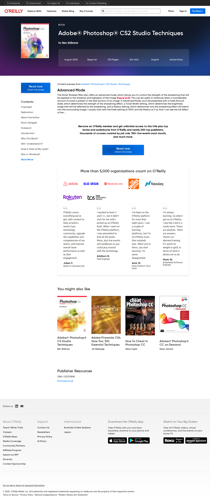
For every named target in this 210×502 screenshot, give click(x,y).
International (72, 421)
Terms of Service (10, 495)
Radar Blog (68, 11)
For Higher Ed (53, 3)
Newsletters (43, 432)
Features (51, 11)
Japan (67, 432)
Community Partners (14, 445)
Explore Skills (34, 11)
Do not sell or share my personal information (23, 485)
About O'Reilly (12, 421)
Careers (7, 432)
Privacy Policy (44, 436)
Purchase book (65, 381)
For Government (33, 3)
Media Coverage (12, 441)
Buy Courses (86, 11)
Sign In (183, 11)
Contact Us (43, 427)
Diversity (7, 459)
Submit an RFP (10, 454)
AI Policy (41, 441)
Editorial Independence (46, 495)
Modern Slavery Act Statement (73, 495)
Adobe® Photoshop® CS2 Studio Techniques (105, 84)
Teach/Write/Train (13, 427)
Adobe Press (176, 59)
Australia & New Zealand (77, 427)
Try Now (197, 11)
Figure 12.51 (123, 97)
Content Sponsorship (14, 463)
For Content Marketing (96, 3)
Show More (27, 159)
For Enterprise (13, 3)
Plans (171, 11)
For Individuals (72, 3)
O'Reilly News (10, 436)
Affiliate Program (12, 450)
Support (42, 421)
